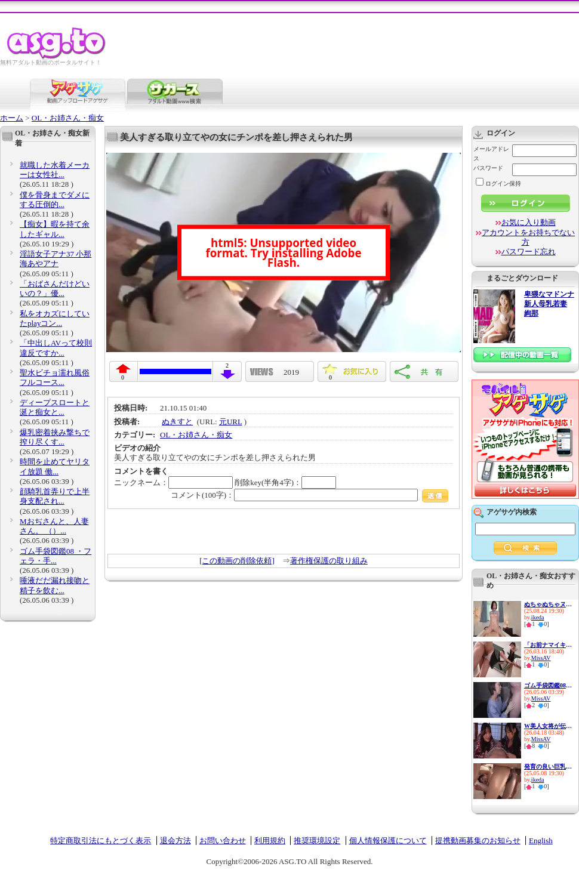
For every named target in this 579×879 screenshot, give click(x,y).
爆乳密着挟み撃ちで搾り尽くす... (55, 437)
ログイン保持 (498, 183)
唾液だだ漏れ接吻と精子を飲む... (55, 585)
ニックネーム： (173, 482)
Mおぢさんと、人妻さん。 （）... (54, 526)
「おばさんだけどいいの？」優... (55, 288)
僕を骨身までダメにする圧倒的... (55, 199)
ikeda (537, 617)
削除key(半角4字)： (285, 482)
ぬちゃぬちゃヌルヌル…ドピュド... (548, 604)
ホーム (11, 117)
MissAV (541, 658)
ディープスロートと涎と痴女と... (55, 407)
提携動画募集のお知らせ (478, 840)
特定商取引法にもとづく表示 (100, 840)
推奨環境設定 (317, 840)
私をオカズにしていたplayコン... (55, 318)
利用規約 (269, 840)
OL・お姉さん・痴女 (68, 117)
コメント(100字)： (309, 495)
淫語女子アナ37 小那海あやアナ (55, 258)
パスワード (488, 168)
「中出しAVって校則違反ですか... (56, 347)
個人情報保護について (388, 840)
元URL (230, 421)
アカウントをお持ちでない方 (528, 237)
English (541, 840)
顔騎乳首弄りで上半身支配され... (55, 496)
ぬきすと (177, 421)
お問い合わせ (222, 840)
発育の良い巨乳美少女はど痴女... (548, 766)
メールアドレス (491, 154)
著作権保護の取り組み (329, 560)
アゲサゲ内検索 (511, 512)
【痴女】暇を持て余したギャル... (55, 229)
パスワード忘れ (528, 251)
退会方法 (175, 840)
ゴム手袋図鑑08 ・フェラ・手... (55, 556)
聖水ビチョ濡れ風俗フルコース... (55, 377)
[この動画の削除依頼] (237, 560)
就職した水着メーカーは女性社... (55, 170)
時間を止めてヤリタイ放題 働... (55, 466)
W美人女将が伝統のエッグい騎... (548, 726)
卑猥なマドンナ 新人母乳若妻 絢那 (549, 304)
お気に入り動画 (528, 222)
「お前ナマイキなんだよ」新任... (548, 644)
